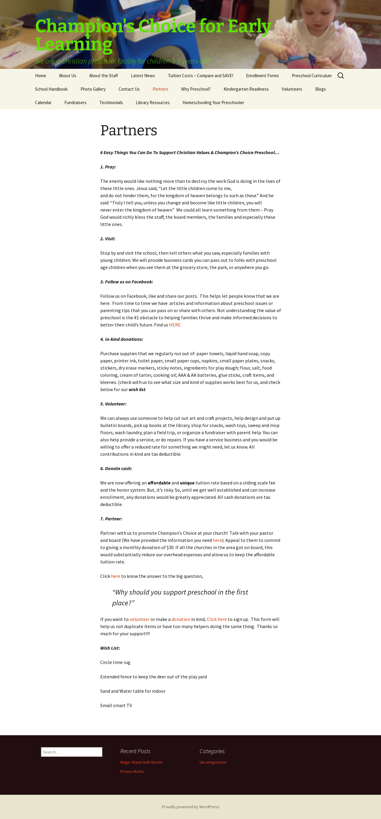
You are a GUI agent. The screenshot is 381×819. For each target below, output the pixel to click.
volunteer (140, 619)
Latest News (143, 75)
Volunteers (292, 89)
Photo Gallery (93, 89)
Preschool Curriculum (312, 75)
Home (40, 75)
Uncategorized (213, 762)
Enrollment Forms (262, 75)
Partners (160, 89)
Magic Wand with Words (141, 762)
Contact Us (129, 89)
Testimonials (111, 102)
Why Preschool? (196, 89)
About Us (67, 75)
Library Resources (153, 102)
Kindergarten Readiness (246, 89)
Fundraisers (75, 102)
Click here (217, 619)
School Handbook (51, 89)
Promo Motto (132, 771)
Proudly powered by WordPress (190, 806)
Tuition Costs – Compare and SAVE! (200, 75)
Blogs (320, 89)
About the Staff (103, 75)
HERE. (175, 325)
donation (180, 619)
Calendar (43, 102)
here (217, 540)
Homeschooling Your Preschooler (213, 102)
